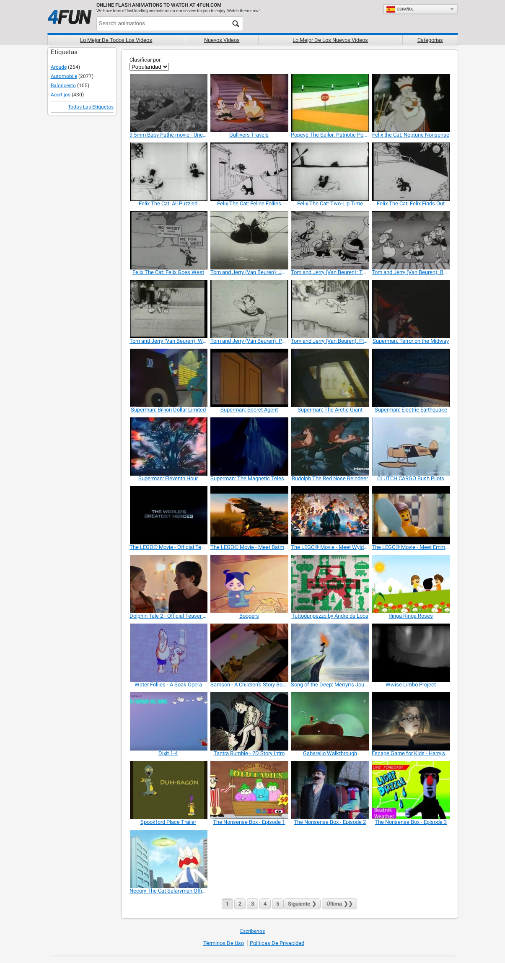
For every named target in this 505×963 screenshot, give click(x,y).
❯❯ (339, 904)
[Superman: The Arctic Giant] (329, 378)
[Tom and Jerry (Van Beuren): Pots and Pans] (249, 309)
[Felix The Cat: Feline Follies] (249, 171)
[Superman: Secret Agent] (249, 378)
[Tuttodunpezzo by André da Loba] (329, 584)
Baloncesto (63, 85)
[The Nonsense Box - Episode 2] (329, 790)
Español (400, 9)
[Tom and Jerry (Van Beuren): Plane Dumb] (329, 309)
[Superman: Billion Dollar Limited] (168, 378)
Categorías (430, 40)
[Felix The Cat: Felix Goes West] (168, 240)
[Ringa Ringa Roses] (410, 584)
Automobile (64, 76)
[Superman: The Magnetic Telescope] (249, 446)
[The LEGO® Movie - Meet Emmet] (410, 515)
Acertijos (60, 95)
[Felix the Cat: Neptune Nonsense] (410, 103)
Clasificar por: (145, 60)
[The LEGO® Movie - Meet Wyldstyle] (329, 515)
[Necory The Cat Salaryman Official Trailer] (168, 859)
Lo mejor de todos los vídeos (116, 40)
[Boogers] (249, 584)
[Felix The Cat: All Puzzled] (168, 171)
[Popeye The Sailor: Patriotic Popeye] (329, 103)
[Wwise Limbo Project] (410, 653)
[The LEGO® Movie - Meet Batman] (249, 515)
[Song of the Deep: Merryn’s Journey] (329, 653)
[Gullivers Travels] (249, 103)
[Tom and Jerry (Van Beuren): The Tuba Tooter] (329, 240)
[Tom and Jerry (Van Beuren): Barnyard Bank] (410, 240)
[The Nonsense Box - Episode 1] (249, 790)
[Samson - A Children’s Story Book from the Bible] (249, 653)
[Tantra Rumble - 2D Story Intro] (249, 721)
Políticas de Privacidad (277, 943)
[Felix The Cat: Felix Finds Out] (410, 171)
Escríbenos (252, 931)
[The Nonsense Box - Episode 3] (410, 790)
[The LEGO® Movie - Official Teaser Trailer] (168, 515)
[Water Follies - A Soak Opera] (168, 653)
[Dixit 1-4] (168, 721)
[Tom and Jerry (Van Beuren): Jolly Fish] (249, 240)
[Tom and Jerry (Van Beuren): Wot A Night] (168, 309)
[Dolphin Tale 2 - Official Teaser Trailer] (168, 584)
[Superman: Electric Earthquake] (410, 378)
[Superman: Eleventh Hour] (168, 446)
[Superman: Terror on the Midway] (410, 309)
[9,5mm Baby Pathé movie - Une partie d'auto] (168, 103)
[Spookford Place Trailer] (168, 790)
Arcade (59, 67)
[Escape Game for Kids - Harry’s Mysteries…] (410, 721)
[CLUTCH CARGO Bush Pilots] (410, 446)
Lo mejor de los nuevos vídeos (330, 40)
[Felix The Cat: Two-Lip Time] (329, 171)
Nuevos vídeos (222, 40)
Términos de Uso (223, 943)
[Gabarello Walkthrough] (329, 721)
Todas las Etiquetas (91, 107)
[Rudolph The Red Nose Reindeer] (329, 446)
